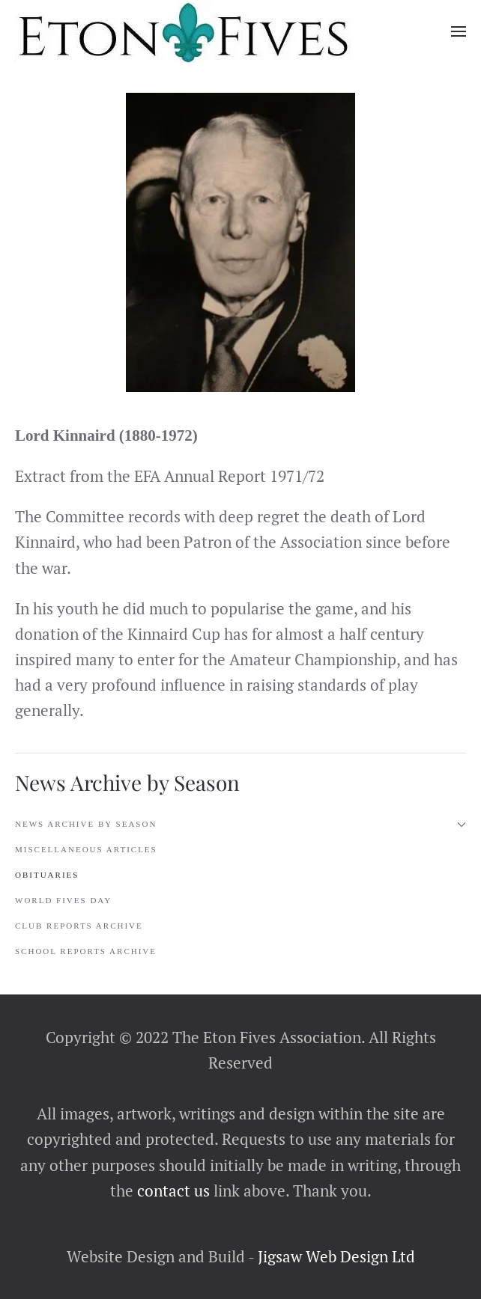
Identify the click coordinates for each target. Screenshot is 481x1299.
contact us (171, 1190)
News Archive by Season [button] (240, 824)
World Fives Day (63, 900)
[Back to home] (184, 31)
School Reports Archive (86, 951)
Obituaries (47, 874)
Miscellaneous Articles (86, 849)
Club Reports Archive (79, 925)
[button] (458, 31)
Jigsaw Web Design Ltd (336, 1256)
